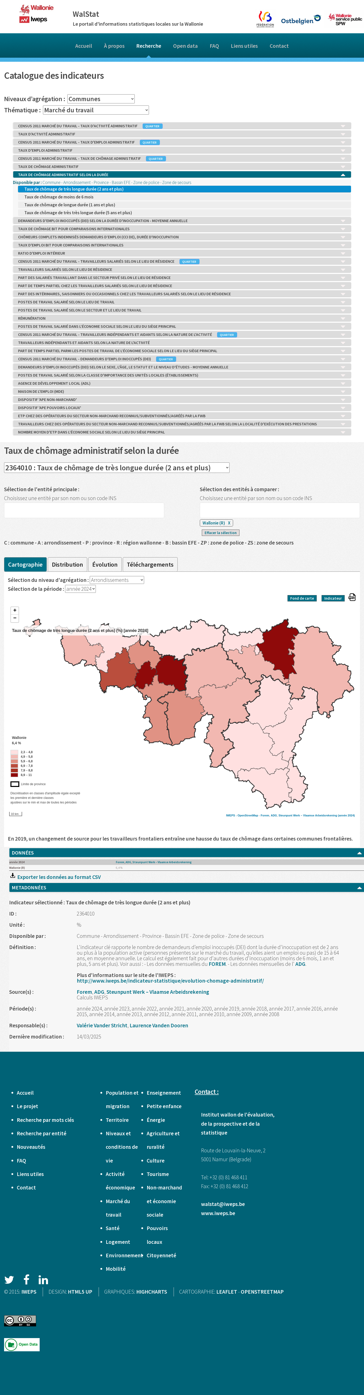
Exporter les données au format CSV (55, 877)
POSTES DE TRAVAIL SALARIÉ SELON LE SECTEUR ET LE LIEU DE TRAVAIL (182, 310)
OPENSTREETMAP (262, 1291)
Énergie (156, 1120)
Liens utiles (244, 45)
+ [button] (15, 611)
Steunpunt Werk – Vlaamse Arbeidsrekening (308, 815)
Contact (279, 45)
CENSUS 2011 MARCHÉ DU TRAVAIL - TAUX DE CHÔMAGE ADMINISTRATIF (182, 158)
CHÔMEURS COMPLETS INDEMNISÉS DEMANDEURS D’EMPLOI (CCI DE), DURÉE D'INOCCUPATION (182, 237)
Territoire (117, 1120)
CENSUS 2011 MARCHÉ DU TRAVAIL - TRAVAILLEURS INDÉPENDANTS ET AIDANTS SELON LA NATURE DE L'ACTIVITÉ (182, 334)
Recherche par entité (41, 1133)
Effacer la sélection (221, 532)
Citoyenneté (161, 1255)
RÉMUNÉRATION (182, 318)
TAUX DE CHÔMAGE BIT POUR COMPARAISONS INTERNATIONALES (182, 229)
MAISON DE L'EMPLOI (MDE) (182, 391)
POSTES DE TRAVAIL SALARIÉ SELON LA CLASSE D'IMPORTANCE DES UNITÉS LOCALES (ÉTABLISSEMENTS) (182, 375)
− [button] (15, 618)
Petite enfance (164, 1106)
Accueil (83, 45)
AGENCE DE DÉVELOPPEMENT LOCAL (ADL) (182, 383)
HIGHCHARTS (151, 1291)
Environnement (124, 1255)
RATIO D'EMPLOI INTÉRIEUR (182, 253)
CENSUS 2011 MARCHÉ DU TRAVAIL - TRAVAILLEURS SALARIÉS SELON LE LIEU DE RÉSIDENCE (182, 261)
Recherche (148, 45)
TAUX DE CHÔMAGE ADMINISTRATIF (182, 166)
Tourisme (158, 1174)
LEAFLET (226, 1291)
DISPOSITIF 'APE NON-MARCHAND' (182, 399)
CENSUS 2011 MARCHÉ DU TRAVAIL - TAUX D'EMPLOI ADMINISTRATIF (182, 142)
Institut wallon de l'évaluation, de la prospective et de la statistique (238, 1123)
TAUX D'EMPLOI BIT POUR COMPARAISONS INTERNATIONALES (182, 245)
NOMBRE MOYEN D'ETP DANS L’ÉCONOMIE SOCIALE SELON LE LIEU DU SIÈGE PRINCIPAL (182, 432)
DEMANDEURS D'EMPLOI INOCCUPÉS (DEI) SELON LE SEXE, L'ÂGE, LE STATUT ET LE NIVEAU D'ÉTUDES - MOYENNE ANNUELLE (182, 367)
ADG (274, 815)
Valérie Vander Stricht (102, 1025)
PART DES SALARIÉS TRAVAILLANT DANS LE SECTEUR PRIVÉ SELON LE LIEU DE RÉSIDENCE (182, 278)
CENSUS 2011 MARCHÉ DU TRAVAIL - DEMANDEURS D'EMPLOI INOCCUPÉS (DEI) (182, 359)
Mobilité (116, 1268)
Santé (112, 1228)
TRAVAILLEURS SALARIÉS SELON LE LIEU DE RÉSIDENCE (182, 269)
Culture (155, 1160)
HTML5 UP (80, 1291)
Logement (118, 1241)
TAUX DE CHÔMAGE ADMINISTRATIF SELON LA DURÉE (182, 175)
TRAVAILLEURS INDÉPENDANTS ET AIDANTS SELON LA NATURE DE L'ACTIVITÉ (182, 343)
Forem (265, 815)
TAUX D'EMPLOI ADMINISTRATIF (182, 150)
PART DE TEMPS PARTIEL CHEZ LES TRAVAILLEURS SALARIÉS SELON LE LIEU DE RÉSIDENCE (182, 286)
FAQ (214, 45)
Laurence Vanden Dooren (159, 1025)
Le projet (27, 1106)
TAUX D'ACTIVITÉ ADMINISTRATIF (182, 134)
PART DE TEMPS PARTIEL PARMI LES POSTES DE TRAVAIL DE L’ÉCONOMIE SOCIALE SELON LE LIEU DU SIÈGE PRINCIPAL (182, 351)
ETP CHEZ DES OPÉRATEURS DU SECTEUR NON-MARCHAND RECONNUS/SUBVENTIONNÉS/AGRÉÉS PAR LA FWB (182, 416)
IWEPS (28, 1291)
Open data (185, 45)
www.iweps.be (218, 1213)
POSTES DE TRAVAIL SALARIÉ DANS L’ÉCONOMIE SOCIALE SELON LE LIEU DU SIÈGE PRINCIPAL (182, 326)
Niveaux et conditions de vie (122, 1147)
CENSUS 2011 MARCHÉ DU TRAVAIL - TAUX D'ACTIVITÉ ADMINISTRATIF (182, 126)
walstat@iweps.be (223, 1204)
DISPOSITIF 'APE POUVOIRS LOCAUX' (182, 408)
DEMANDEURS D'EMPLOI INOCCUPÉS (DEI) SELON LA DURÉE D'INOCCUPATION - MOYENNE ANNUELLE (182, 221)
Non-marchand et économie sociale (164, 1201)
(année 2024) (346, 815)
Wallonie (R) (216, 523)
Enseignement (164, 1092)
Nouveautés (31, 1146)
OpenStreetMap (247, 815)
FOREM (217, 963)
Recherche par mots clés (45, 1120)
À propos (114, 45)
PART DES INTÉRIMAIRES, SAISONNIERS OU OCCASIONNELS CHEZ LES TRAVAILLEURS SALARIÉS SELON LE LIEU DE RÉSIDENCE (182, 294)
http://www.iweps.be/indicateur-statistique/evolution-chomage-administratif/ (170, 980)
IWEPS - (231, 815)
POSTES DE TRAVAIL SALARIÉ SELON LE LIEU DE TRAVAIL (182, 302)
